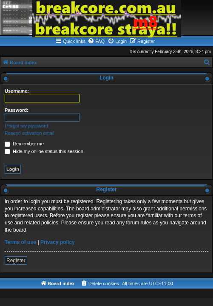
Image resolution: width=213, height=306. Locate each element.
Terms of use (20, 242)
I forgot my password (26, 125)
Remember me (24, 143)
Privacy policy (57, 242)
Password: (16, 110)
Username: (17, 91)
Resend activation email (29, 133)
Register (16, 261)
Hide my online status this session (44, 151)
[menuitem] (96, 41)
